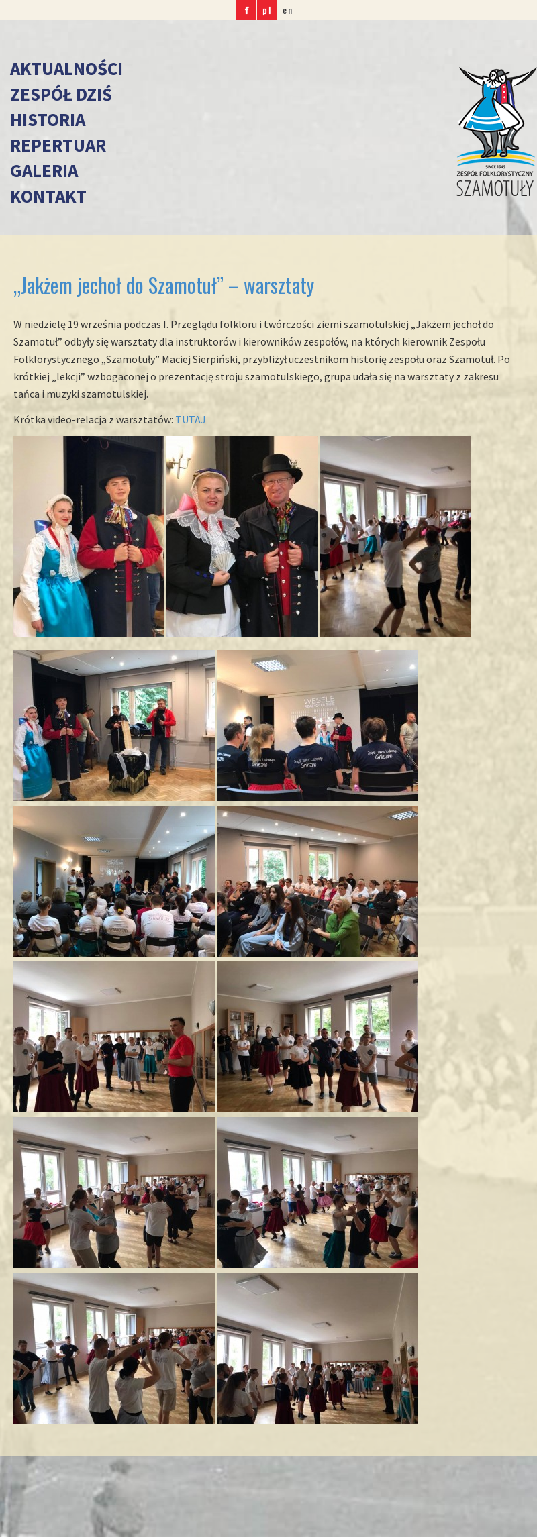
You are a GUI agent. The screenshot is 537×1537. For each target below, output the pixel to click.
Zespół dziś (61, 94)
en (288, 10)
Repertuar (58, 145)
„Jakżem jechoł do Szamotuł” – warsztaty (163, 285)
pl (267, 10)
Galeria (44, 170)
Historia (47, 119)
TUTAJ (191, 419)
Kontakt (48, 195)
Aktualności (66, 68)
